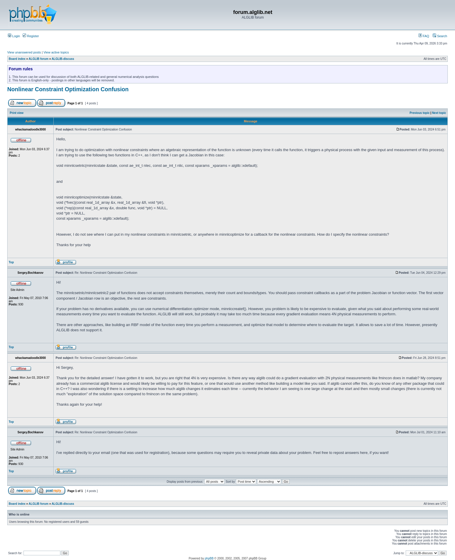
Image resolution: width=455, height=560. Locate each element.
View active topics (56, 52)
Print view (17, 112)
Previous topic (420, 112)
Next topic (439, 112)
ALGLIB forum (38, 58)
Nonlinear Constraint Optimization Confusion (68, 89)
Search (440, 36)
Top (11, 262)
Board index (17, 58)
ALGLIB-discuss (63, 58)
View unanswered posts (24, 52)
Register (31, 36)
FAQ (423, 36)
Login (14, 36)
